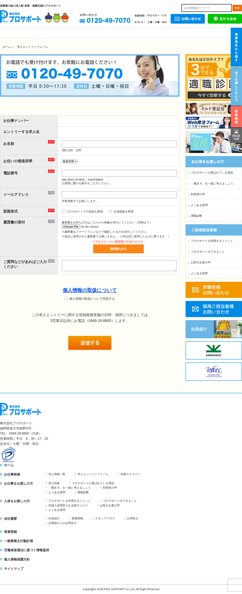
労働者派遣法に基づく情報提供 (26, 550)
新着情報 (77, 518)
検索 (237, 7)
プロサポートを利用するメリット (212, 240)
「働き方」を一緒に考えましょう (212, 183)
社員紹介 (54, 518)
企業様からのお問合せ (62, 523)
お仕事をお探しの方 (115, 33)
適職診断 (196, 215)
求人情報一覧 (56, 474)
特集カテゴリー (130, 474)
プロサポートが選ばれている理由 (212, 172)
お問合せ (132, 518)
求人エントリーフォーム (92, 474)
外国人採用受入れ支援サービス (68, 505)
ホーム (12, 33)
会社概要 (187, 33)
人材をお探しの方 (151, 33)
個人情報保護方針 (17, 559)
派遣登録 (224, 33)
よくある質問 (199, 205)
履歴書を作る (118, 248)
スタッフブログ (105, 518)
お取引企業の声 (201, 262)
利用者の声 (198, 194)
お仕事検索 (42, 33)
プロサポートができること (208, 251)
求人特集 (54, 483)
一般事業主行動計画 (18, 541)
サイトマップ (13, 568)
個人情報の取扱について (90, 290)
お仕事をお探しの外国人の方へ (78, 33)
